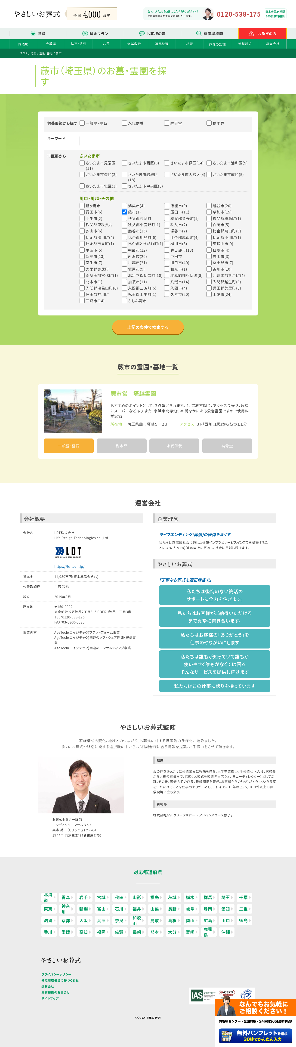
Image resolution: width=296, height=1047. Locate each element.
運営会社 (273, 43)
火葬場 (51, 43)
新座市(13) (95, 256)
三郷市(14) (95, 300)
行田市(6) (94, 211)
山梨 (154, 909)
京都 (66, 920)
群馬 (208, 897)
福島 (154, 897)
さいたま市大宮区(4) (187, 174)
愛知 (225, 909)
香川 (48, 932)
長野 (172, 909)
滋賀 (48, 920)
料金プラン (99, 33)
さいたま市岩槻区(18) (143, 177)
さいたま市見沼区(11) (101, 165)
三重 (243, 909)
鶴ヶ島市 (93, 205)
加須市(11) (137, 281)
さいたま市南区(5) (228, 174)
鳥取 (154, 920)
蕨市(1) (134, 211)
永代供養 (133, 123)
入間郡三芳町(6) (142, 287)
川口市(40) (179, 262)
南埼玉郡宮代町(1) (102, 275)
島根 (172, 920)
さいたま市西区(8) (143, 162)
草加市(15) (222, 211)
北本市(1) (94, 281)
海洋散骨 (134, 43)
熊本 (154, 932)
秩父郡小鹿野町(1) (144, 224)
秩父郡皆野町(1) (184, 218)
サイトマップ (50, 998)
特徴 (42, 33)
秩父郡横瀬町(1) (227, 218)
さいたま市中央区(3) (145, 185)
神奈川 (66, 909)
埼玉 (225, 897)
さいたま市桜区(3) (101, 174)
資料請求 (245, 43)
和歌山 (137, 920)
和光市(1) (178, 269)
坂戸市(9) (136, 269)
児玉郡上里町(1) (142, 294)
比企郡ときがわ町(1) (145, 243)
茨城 (172, 897)
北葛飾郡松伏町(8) (186, 275)
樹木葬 (216, 123)
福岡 (101, 932)
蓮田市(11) (179, 211)
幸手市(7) (94, 262)
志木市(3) (221, 256)
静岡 (208, 909)
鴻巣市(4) (136, 205)
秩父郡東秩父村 (99, 224)
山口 (225, 920)
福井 (137, 909)
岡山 (190, 920)
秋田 (119, 897)
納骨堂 (173, 123)
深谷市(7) (178, 230)
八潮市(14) (179, 281)
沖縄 (225, 932)
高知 (83, 932)
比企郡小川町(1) (227, 237)
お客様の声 (156, 33)
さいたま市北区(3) (101, 185)
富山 (101, 909)
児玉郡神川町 (97, 294)
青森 (66, 897)
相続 (189, 43)
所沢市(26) (137, 256)
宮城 (101, 897)
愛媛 (66, 932)
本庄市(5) (94, 250)
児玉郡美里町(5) (227, 287)
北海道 (48, 897)
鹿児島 (208, 932)
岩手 (83, 897)
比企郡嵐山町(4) (184, 237)
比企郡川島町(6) (142, 237)
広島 (208, 920)
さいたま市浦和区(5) (230, 162)
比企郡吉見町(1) (100, 243)
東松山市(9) (223, 243)
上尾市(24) (222, 294)
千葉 (243, 897)
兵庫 (101, 920)
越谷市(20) (222, 205)
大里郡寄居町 (97, 269)
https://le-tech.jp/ (69, 566)
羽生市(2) (94, 218)
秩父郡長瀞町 (139, 218)
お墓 (106, 43)
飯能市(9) (178, 205)
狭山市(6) (94, 230)
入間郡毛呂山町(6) (102, 287)
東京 (48, 909)
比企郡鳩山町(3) (227, 230)
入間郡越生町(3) (227, 281)
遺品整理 (162, 43)
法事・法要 (78, 43)
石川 (119, 909)
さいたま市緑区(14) (187, 162)
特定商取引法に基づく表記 (60, 980)
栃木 (190, 897)
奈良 (119, 920)
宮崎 (190, 932)
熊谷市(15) (137, 230)
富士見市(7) (223, 262)
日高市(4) (221, 250)
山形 (137, 897)
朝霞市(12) (137, 250)
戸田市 (176, 256)
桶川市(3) (178, 243)
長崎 (137, 932)
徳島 (243, 920)
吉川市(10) (222, 269)
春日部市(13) (181, 250)
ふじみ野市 (137, 300)
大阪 (83, 920)
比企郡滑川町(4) (100, 237)
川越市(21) (137, 262)
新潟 (83, 909)
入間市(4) (178, 287)
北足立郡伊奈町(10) (145, 275)
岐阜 (190, 909)
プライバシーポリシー (56, 974)
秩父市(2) (178, 224)
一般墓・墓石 (93, 123)
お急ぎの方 (267, 33)
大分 (172, 932)
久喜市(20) (179, 294)
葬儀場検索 (213, 33)
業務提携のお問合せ (55, 992)
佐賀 (119, 932)
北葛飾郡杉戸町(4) (229, 275)
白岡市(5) (221, 224)
